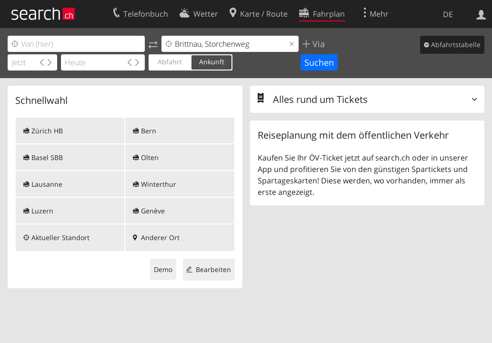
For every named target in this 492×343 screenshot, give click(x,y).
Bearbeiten (213, 269)
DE (448, 14)
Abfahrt (170, 61)
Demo (163, 269)
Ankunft (211, 61)
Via (317, 44)
